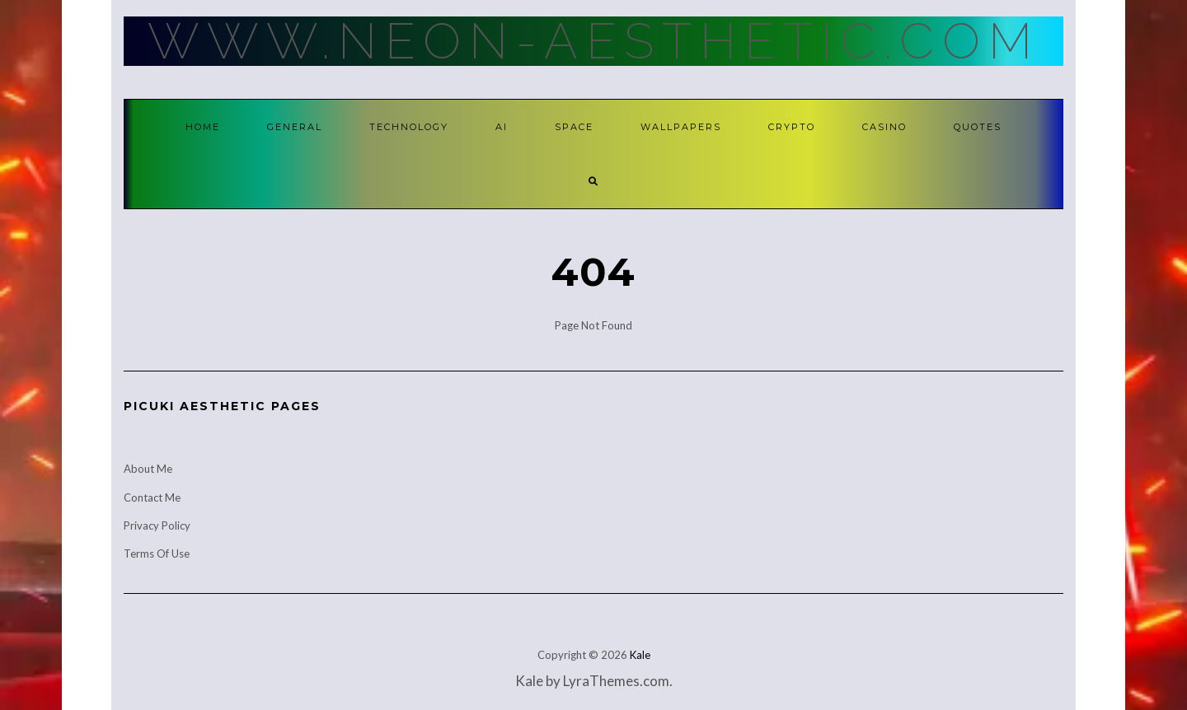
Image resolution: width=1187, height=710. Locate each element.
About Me (148, 468)
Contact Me (152, 497)
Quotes (978, 127)
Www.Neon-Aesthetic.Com (594, 41)
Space (574, 127)
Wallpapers (680, 127)
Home (202, 127)
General (294, 127)
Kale (640, 654)
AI (501, 127)
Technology (408, 127)
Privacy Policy (157, 525)
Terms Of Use (157, 553)
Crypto (791, 127)
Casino (884, 127)
